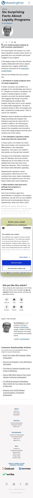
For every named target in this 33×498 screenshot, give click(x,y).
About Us (16, 411)
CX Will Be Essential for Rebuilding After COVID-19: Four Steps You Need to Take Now (16, 384)
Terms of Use (16, 454)
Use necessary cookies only (16, 268)
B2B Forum (16, 426)
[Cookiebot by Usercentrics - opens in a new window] (23, 228)
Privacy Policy (16, 456)
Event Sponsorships (16, 436)
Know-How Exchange (16, 450)
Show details (23, 257)
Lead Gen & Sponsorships (17, 435)
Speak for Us (16, 440)
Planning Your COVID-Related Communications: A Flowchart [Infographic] (14, 393)
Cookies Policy (16, 457)
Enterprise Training (16, 425)
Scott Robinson (8, 23)
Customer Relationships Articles (16, 347)
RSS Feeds (16, 413)
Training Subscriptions (16, 423)
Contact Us (16, 448)
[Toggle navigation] (29, 2)
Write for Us (17, 438)
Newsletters (16, 415)
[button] (9, 272)
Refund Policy (16, 452)
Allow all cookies (16, 262)
